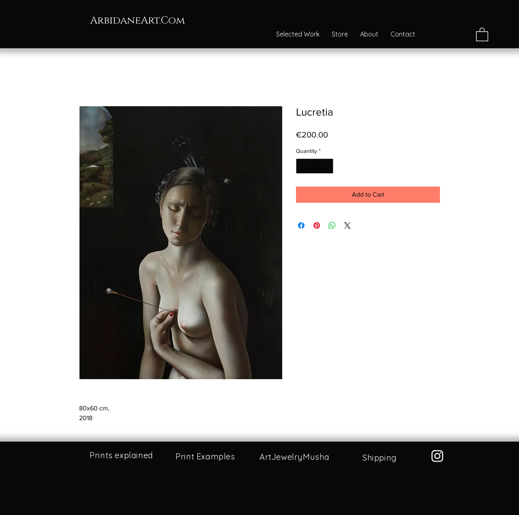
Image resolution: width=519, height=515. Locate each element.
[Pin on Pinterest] (317, 225)
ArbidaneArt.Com (137, 20)
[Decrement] (302, 166)
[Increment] (327, 166)
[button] (482, 34)
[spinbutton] (314, 166)
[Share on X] (347, 225)
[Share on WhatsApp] (332, 225)
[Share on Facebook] (301, 225)
